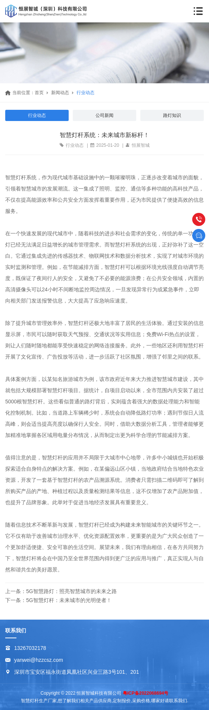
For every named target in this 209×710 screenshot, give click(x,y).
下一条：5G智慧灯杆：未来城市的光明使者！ (58, 600)
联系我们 (15, 630)
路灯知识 (172, 115)
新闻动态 (60, 92)
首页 (39, 92)
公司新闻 (104, 115)
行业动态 (85, 92)
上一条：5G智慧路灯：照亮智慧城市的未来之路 (61, 591)
